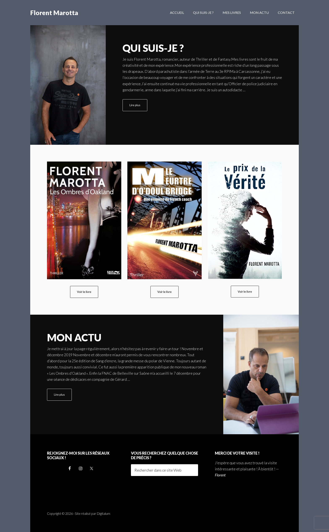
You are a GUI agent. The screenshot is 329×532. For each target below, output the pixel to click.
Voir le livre (84, 291)
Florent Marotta (54, 12)
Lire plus (138, 107)
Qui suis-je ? (153, 48)
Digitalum (103, 513)
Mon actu (74, 337)
